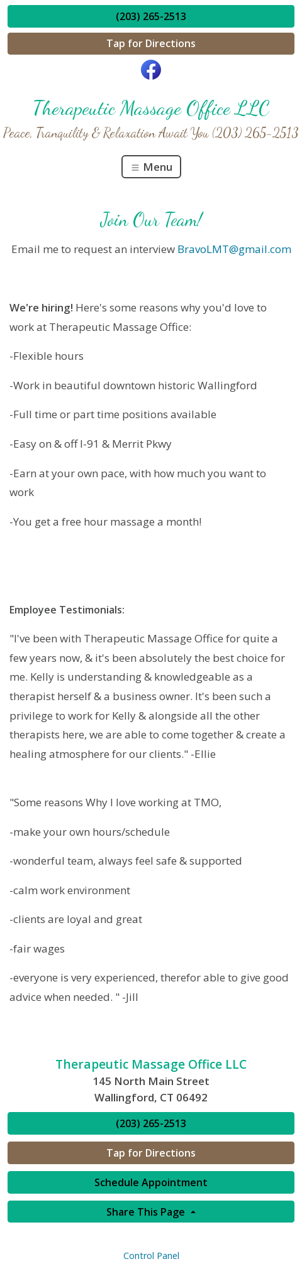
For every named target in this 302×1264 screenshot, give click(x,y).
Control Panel (151, 1255)
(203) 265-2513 (151, 16)
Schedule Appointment (151, 1182)
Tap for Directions (151, 43)
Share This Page (146, 1212)
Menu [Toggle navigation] (151, 166)
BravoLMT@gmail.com (234, 249)
